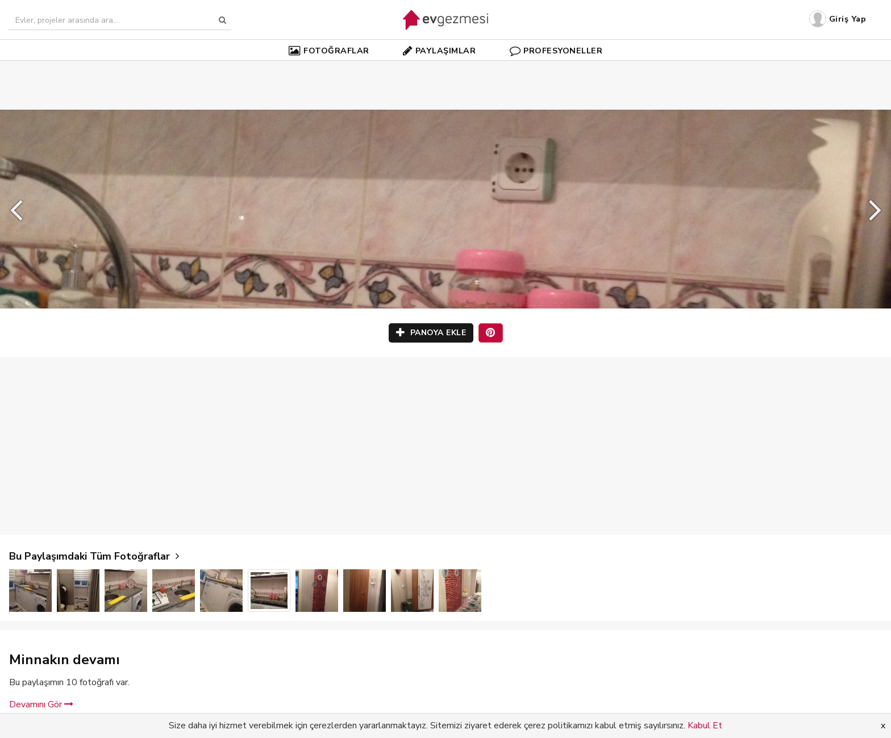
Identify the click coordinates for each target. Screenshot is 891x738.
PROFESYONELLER (556, 50)
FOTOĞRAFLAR (329, 50)
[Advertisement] (445, 68)
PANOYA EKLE (431, 332)
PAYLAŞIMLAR (439, 50)
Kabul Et (705, 725)
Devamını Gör (41, 704)
